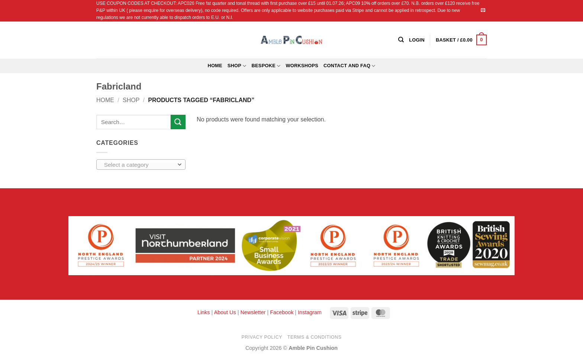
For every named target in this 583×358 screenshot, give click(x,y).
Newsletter (253, 312)
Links (204, 312)
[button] (461, 40)
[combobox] (141, 164)
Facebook (281, 312)
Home (214, 65)
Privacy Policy (262, 337)
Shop (237, 65)
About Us (225, 312)
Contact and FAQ (349, 65)
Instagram (310, 312)
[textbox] (139, 165)
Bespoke (266, 65)
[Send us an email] (483, 10)
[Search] (401, 40)
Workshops (302, 65)
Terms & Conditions (314, 337)
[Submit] (178, 122)
